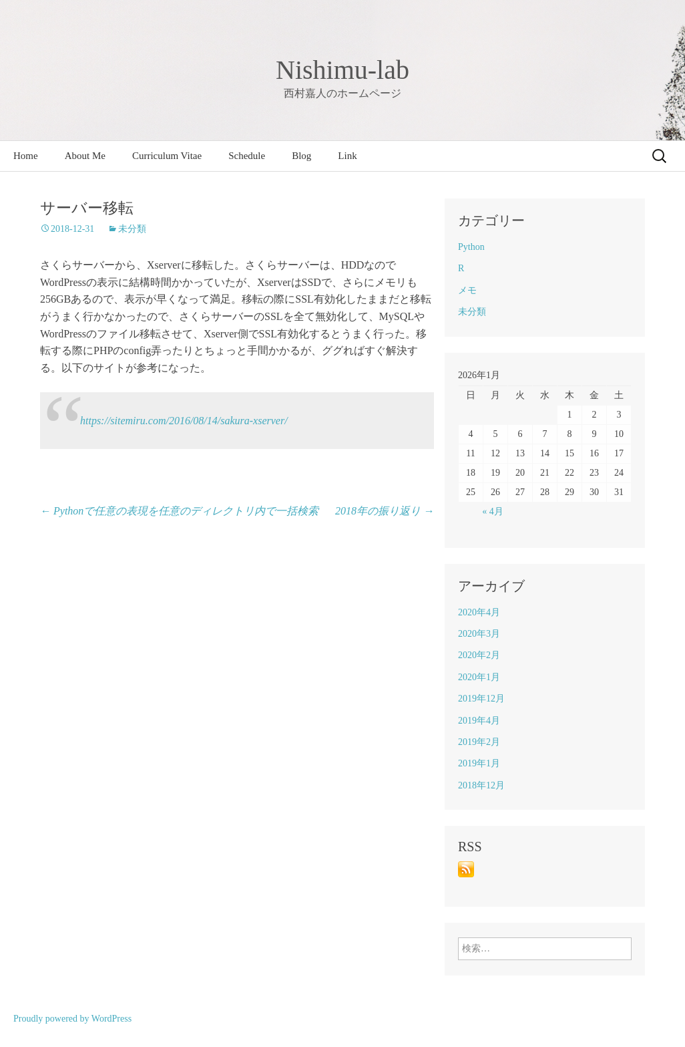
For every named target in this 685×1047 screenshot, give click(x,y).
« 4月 (492, 511)
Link (347, 155)
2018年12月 (481, 785)
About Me (85, 155)
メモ (467, 290)
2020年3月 (479, 634)
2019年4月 (479, 721)
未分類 (132, 229)
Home (25, 155)
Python (471, 247)
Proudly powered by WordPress (72, 1019)
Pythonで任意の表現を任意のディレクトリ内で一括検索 (179, 510)
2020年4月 (479, 612)
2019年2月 (479, 742)
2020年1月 (479, 677)
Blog (301, 155)
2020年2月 (479, 655)
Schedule (246, 155)
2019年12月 (481, 699)
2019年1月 (479, 763)
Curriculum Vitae (167, 155)
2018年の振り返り (384, 510)
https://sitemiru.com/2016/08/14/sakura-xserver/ (184, 420)
